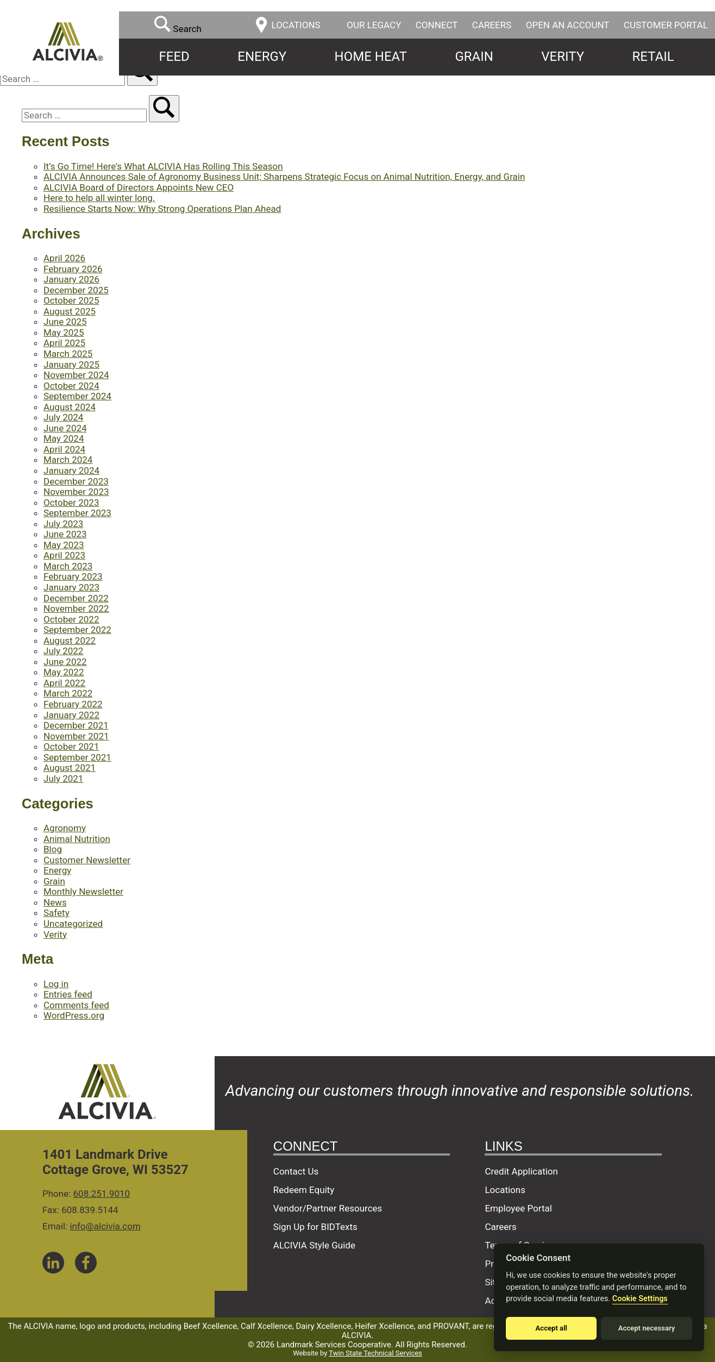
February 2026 (73, 268)
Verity (562, 56)
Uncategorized (73, 923)
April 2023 (64, 555)
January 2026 (71, 279)
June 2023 (65, 534)
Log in (55, 983)
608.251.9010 (101, 1193)
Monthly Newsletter (83, 891)
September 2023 (77, 512)
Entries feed (67, 994)
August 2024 (69, 406)
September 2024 (77, 396)
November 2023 (76, 491)
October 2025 (71, 300)
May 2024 (63, 438)
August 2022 (69, 640)
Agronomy (64, 828)
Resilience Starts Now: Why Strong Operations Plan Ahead (162, 208)
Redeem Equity (304, 1189)
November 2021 (76, 736)
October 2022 (71, 619)
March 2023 (67, 566)
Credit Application (521, 1171)
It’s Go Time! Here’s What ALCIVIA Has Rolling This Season (163, 166)
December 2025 (76, 290)
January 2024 (71, 470)
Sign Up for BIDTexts (315, 1226)
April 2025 (64, 342)
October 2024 (71, 385)
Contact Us (295, 1171)
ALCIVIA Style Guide (314, 1245)
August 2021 (69, 767)
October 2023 (71, 502)
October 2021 (71, 746)
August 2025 (69, 311)
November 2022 (76, 608)
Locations (505, 1189)
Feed (174, 56)
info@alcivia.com (105, 1226)
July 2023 (63, 523)
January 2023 (71, 587)
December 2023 (76, 481)
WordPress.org (73, 1015)
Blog (52, 849)
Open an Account (568, 25)
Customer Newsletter (86, 860)
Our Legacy (374, 25)
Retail (653, 56)
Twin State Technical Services (375, 1353)
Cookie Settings (640, 1298)
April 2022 (64, 682)
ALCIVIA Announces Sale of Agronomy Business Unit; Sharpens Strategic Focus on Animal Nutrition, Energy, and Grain (284, 176)
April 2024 (64, 449)
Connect (437, 25)
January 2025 (71, 364)
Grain (474, 56)
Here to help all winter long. (99, 197)
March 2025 (67, 353)
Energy (261, 56)
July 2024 (63, 417)
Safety (56, 912)
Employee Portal (518, 1208)
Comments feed (76, 1005)
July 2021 (63, 778)
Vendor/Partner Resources (327, 1208)
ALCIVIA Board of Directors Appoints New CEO (138, 187)
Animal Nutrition (76, 838)
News (55, 902)
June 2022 (65, 661)
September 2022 (77, 629)
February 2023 (73, 576)
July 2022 (63, 650)
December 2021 (76, 725)
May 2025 (63, 332)
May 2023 (63, 544)
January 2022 (71, 715)
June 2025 (65, 321)
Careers (492, 25)
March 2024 (67, 459)
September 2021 (77, 757)
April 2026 (64, 258)
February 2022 (73, 704)
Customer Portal (666, 25)
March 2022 (67, 693)
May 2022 (63, 672)
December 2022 (76, 598)
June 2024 (65, 428)
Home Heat (371, 56)
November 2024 (76, 374)
